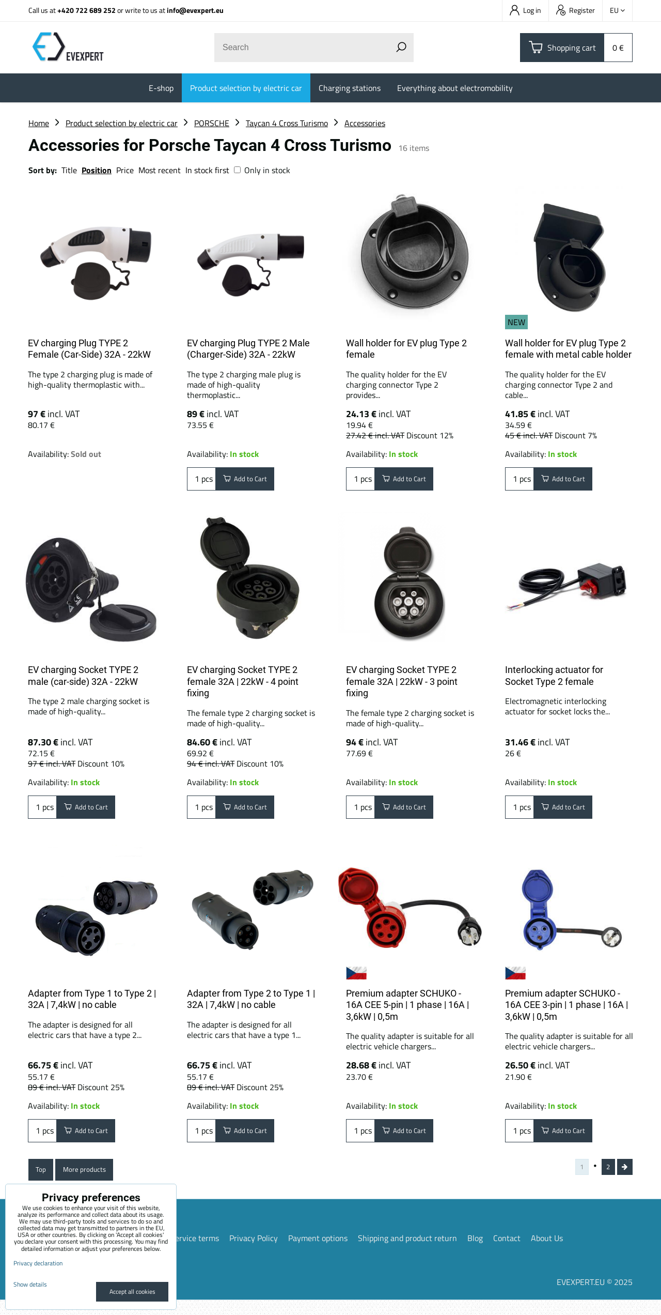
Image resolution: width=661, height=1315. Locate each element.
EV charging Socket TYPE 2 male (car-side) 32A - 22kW (83, 675)
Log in (525, 10)
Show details (30, 1284)
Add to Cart (251, 481)
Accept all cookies (132, 1291)
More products (94, 1181)
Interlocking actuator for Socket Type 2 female (554, 675)
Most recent (159, 170)
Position (97, 170)
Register (575, 10)
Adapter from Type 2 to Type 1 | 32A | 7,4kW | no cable (251, 1003)
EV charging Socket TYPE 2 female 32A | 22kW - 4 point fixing (242, 681)
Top (43, 1181)
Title (69, 170)
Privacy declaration (37, 1263)
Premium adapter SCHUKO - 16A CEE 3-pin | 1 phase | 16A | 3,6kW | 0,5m (566, 1009)
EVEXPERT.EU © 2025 (595, 1297)
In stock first (207, 170)
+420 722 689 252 (86, 10)
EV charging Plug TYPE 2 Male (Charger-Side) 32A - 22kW (248, 349)
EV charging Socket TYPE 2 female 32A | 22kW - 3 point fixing (402, 681)
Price (125, 170)
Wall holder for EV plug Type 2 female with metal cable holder (568, 349)
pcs (201, 481)
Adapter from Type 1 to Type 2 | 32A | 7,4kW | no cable (92, 1003)
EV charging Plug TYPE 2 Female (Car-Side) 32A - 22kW (89, 349)
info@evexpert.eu (195, 10)
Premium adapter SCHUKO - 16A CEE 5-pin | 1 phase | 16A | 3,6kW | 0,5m (407, 1009)
